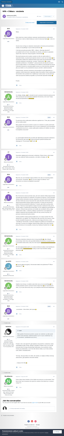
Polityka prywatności (30, 424)
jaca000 (8, 261)
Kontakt (38, 424)
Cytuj (20, 85)
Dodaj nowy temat (30, 22)
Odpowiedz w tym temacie (46, 22)
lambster (8, 326)
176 (8, 165)
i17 (8, 152)
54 (8, 274)
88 (8, 389)
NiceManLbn (8, 376)
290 (8, 339)
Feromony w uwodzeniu (22, 17)
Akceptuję (57, 431)
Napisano (22, 28)
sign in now (35, 402)
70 (8, 104)
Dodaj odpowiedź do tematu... (17, 408)
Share (39, 16)
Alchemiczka (8, 92)
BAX (15, 15)
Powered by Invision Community (32, 427)
